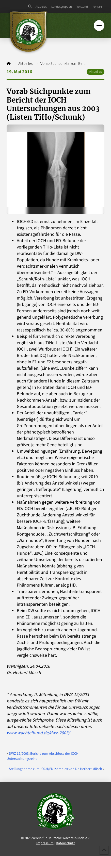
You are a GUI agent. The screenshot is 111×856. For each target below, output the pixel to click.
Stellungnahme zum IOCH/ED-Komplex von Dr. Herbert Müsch (55, 769)
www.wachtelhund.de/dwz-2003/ (38, 733)
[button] (30, 6)
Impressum (45, 843)
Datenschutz (65, 843)
